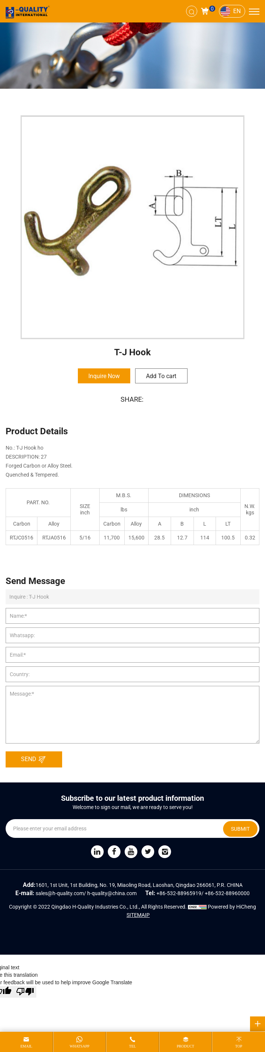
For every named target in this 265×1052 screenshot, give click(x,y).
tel (132, 1046)
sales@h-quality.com (60, 893)
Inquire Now (104, 376)
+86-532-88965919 (178, 893)
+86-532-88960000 (227, 893)
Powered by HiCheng (232, 907)
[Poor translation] (25, 992)
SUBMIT (240, 829)
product (185, 1046)
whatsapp (79, 1046)
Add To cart (161, 376)
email (26, 1046)
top (238, 1046)
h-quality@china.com (112, 893)
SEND (35, 759)
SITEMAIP (138, 915)
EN (237, 11)
